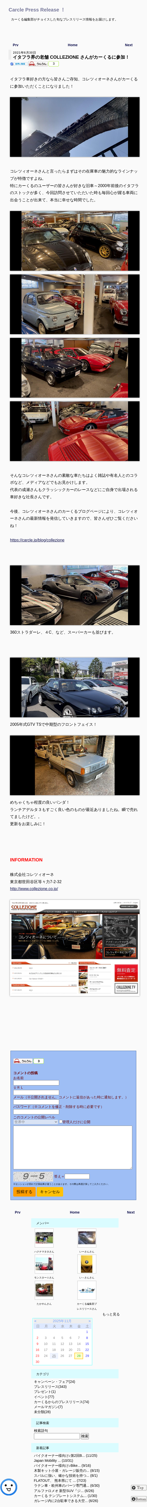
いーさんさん (86, 1251)
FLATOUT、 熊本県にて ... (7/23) (60, 1481)
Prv (15, 45)
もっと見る (111, 1314)
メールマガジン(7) (48, 1407)
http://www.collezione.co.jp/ (34, 889)
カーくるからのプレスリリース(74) (61, 1402)
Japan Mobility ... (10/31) (53, 1461)
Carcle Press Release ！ (37, 9)
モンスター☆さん (44, 1277)
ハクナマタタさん (44, 1251)
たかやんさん (44, 1303)
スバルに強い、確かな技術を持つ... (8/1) (66, 1476)
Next (129, 45)
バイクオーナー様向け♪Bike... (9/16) (62, 1466)
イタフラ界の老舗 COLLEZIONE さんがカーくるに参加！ (71, 57)
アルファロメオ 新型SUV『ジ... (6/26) (64, 1491)
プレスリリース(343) (50, 1387)
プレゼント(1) (45, 1392)
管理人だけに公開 (76, 1122)
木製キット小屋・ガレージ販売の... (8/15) (67, 1471)
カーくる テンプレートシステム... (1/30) (65, 1496)
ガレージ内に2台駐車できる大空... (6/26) (66, 1501)
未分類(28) (42, 1412)
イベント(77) (44, 1397)
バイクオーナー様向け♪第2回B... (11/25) (65, 1456)
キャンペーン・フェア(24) (54, 1382)
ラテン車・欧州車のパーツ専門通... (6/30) (67, 1486)
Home (73, 45)
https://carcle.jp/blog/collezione (37, 540)
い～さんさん (86, 1277)
